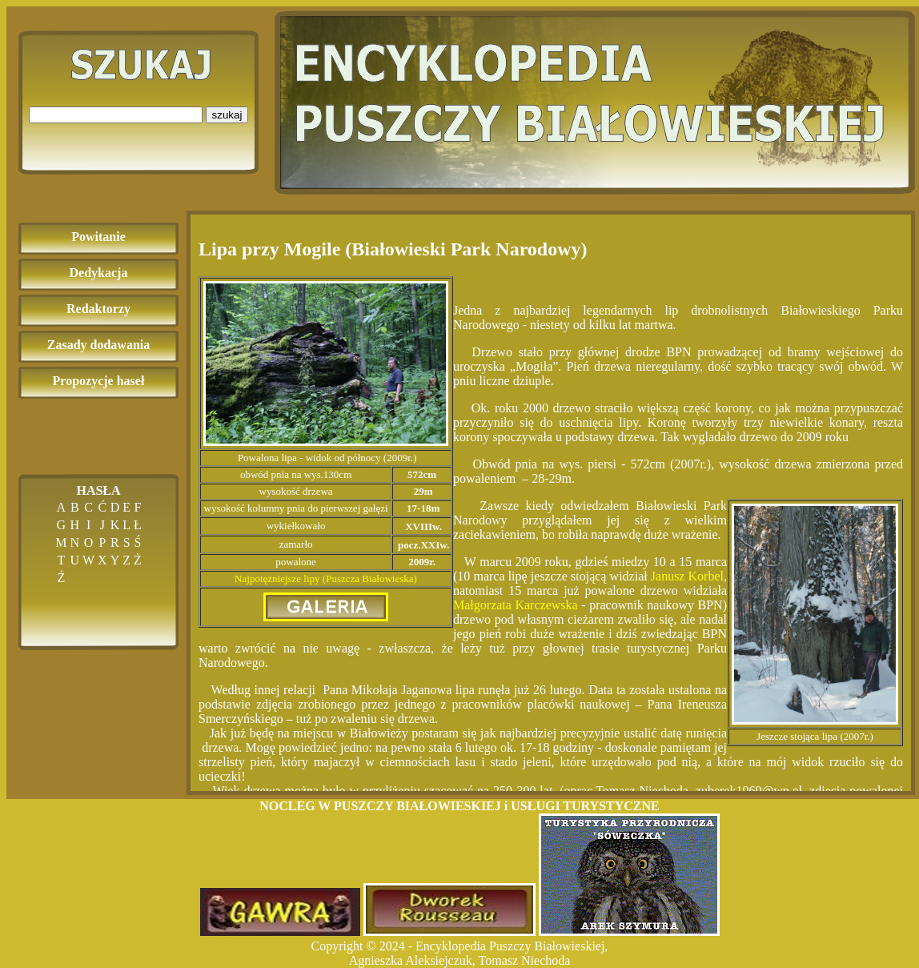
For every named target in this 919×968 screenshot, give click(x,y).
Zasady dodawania (98, 344)
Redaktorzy (98, 308)
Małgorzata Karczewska (515, 605)
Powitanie (98, 236)
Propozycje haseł (99, 381)
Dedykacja (99, 272)
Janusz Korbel (687, 576)
